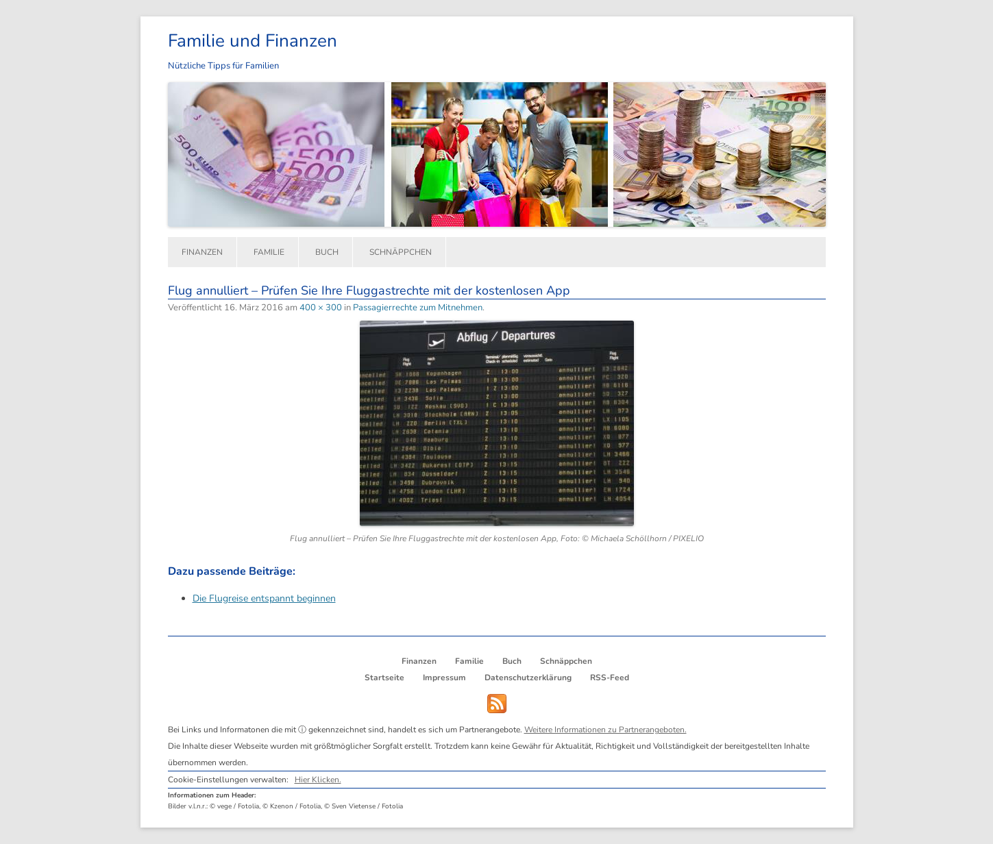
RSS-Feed (609, 677)
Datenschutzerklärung (528, 677)
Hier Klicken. (318, 779)
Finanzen (202, 252)
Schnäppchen (400, 252)
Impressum (444, 677)
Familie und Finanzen (252, 41)
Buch (327, 252)
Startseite (384, 677)
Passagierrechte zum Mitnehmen (417, 307)
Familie (269, 252)
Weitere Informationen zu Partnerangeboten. (605, 729)
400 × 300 (320, 307)
